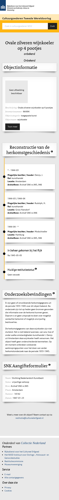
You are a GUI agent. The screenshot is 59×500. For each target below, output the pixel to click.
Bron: (7, 386)
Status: (8, 382)
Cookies (8, 490)
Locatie (11, 181)
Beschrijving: (11, 107)
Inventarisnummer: (14, 111)
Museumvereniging (13, 464)
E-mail (8, 474)
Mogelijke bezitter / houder (21, 175)
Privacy (8, 487)
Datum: (8, 398)
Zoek (52, 26)
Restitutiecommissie (14, 461)
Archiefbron (13, 184)
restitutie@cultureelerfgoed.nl (29, 418)
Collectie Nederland (33, 443)
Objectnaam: (11, 119)
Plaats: (8, 390)
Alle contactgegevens (14, 477)
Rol (9, 178)
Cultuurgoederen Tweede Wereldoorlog (26, 18)
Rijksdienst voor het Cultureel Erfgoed (22, 451)
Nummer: (9, 394)
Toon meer (12, 126)
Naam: (8, 378)
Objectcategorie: (13, 115)
